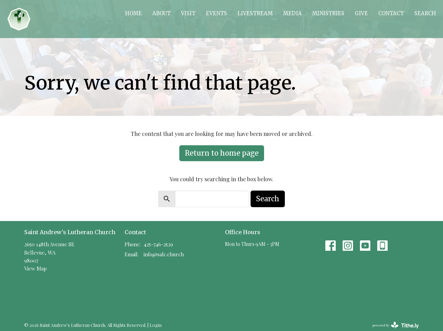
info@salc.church (164, 254)
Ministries (328, 13)
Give (361, 13)
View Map (35, 268)
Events (216, 13)
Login (156, 325)
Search (425, 13)
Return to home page (222, 153)
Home (133, 13)
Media (292, 13)
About (161, 13)
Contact (391, 13)
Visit (188, 13)
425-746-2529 (158, 244)
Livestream (255, 13)
